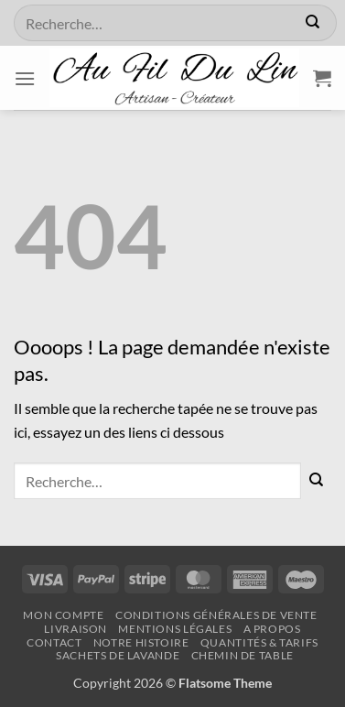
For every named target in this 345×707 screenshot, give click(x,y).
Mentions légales (175, 629)
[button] (25, 78)
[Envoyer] (312, 23)
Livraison (75, 629)
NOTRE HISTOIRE (141, 642)
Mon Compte (63, 615)
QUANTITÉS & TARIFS (259, 642)
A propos (272, 629)
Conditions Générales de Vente (216, 615)
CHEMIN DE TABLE (242, 655)
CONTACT (54, 642)
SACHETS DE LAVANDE (117, 655)
